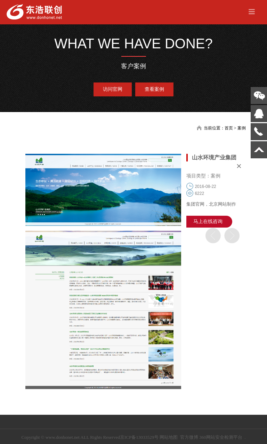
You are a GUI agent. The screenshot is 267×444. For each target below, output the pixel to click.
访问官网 (112, 89)
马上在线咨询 (207, 221)
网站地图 (169, 437)
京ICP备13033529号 (139, 437)
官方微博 (189, 437)
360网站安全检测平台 (220, 437)
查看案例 (154, 89)
